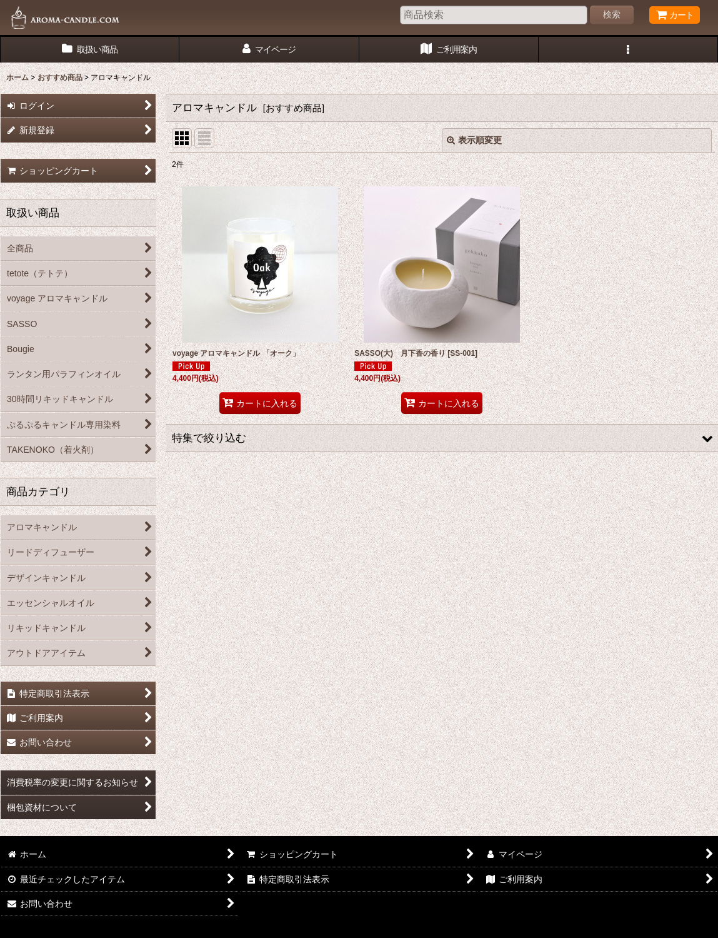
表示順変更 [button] (474, 140)
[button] (628, 50)
